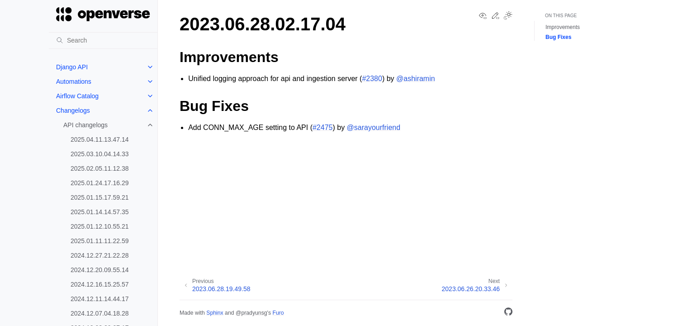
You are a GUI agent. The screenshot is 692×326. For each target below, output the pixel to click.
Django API (72, 67)
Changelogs (73, 110)
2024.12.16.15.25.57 (99, 284)
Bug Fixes (558, 37)
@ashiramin (415, 78)
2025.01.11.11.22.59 (99, 240)
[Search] (103, 40)
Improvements (562, 27)
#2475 (323, 127)
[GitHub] (508, 313)
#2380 (372, 78)
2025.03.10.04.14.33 (99, 154)
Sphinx (214, 313)
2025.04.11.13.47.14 (99, 139)
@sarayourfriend (374, 127)
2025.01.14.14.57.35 (99, 212)
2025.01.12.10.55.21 (99, 226)
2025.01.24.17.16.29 (99, 183)
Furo (278, 313)
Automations (73, 81)
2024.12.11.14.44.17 (99, 298)
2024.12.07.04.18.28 (99, 313)
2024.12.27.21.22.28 (99, 255)
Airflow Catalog (77, 96)
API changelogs (85, 125)
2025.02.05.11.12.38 (99, 168)
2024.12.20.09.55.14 (99, 269)
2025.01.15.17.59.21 (99, 197)
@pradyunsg (251, 313)
